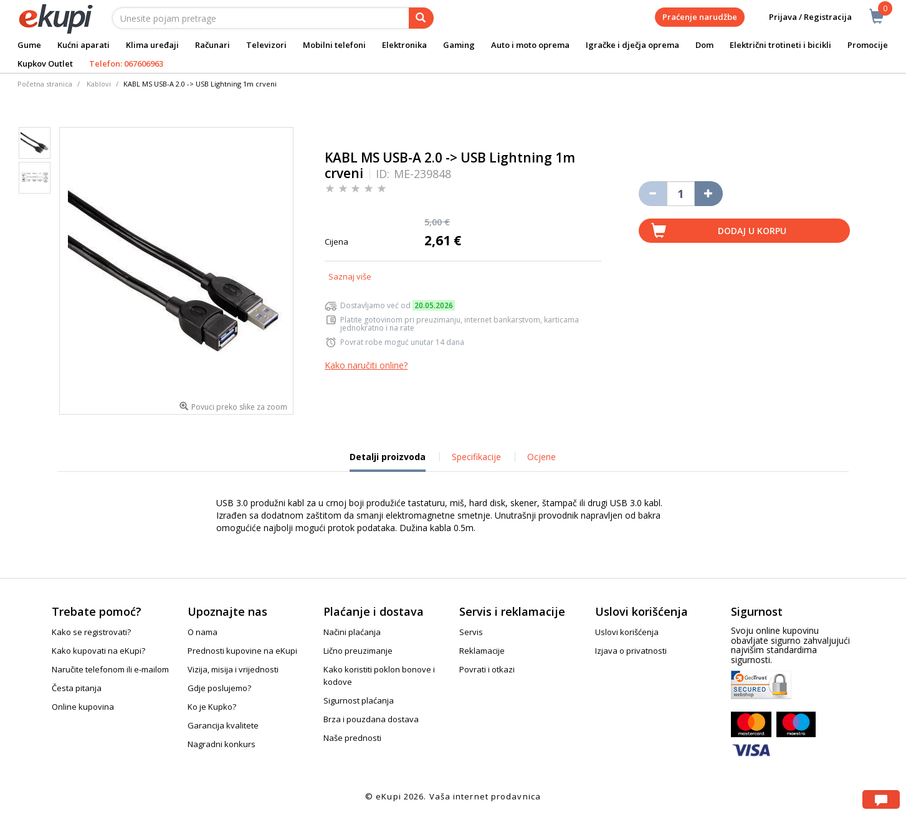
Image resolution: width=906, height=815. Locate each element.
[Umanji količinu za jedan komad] (653, 193)
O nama (202, 632)
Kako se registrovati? (91, 632)
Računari (212, 44)
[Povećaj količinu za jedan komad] (709, 193)
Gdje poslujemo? (219, 688)
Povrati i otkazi (487, 669)
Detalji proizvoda (388, 461)
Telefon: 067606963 (126, 63)
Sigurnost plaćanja (358, 700)
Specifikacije (476, 457)
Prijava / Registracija (801, 17)
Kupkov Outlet (45, 63)
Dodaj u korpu (752, 231)
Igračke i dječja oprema (632, 44)
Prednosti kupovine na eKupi (242, 650)
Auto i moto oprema (530, 44)
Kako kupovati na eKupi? (98, 650)
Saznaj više (349, 276)
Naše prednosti (352, 737)
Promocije (867, 44)
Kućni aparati (83, 44)
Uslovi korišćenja (627, 632)
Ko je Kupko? (212, 706)
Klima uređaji (152, 44)
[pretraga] (421, 18)
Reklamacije (482, 650)
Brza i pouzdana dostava (371, 719)
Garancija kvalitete (223, 725)
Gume (29, 44)
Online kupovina (83, 706)
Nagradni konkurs (221, 744)
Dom (704, 44)
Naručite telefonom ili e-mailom (110, 669)
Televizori (266, 44)
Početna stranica (44, 83)
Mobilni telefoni (334, 44)
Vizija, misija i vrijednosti (233, 669)
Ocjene (541, 457)
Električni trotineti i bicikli (780, 44)
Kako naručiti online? (366, 365)
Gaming (459, 44)
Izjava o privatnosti (631, 650)
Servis (471, 632)
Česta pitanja (77, 688)
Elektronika (404, 44)
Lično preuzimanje (358, 650)
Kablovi (99, 83)
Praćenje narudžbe (699, 16)
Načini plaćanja (352, 632)
